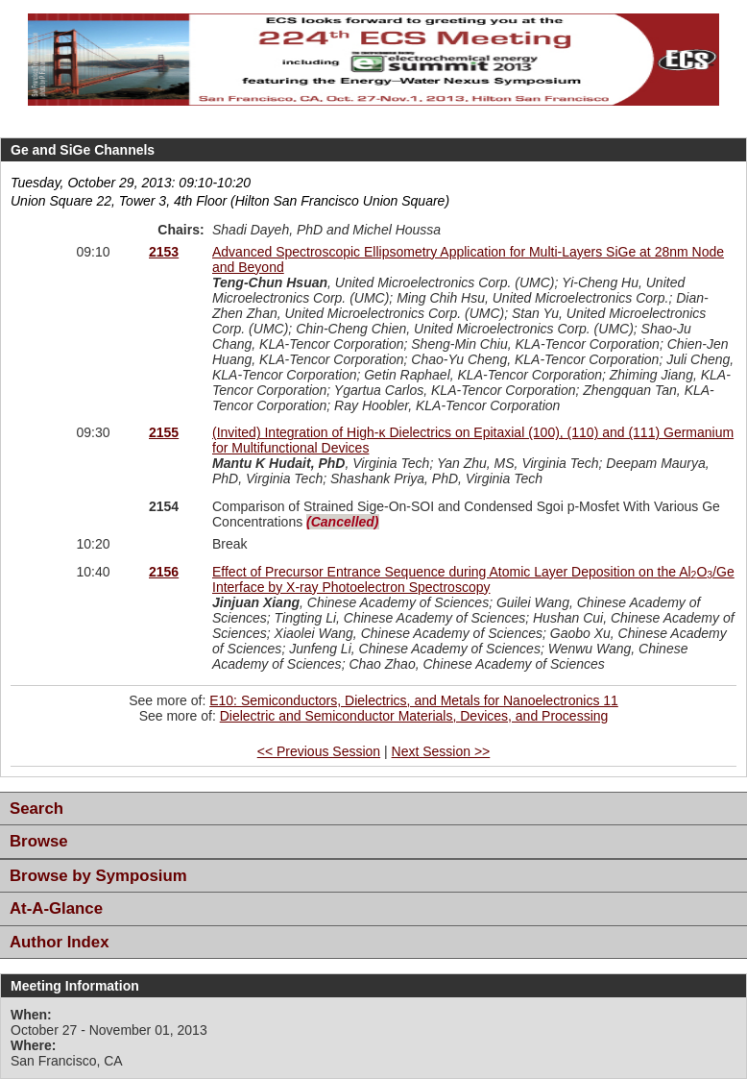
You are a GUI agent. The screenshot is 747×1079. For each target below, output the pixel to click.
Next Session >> (441, 751)
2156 (164, 571)
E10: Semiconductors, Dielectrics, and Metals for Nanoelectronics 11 (413, 700)
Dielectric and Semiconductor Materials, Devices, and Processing (414, 715)
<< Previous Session (318, 751)
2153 (164, 251)
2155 (164, 432)
